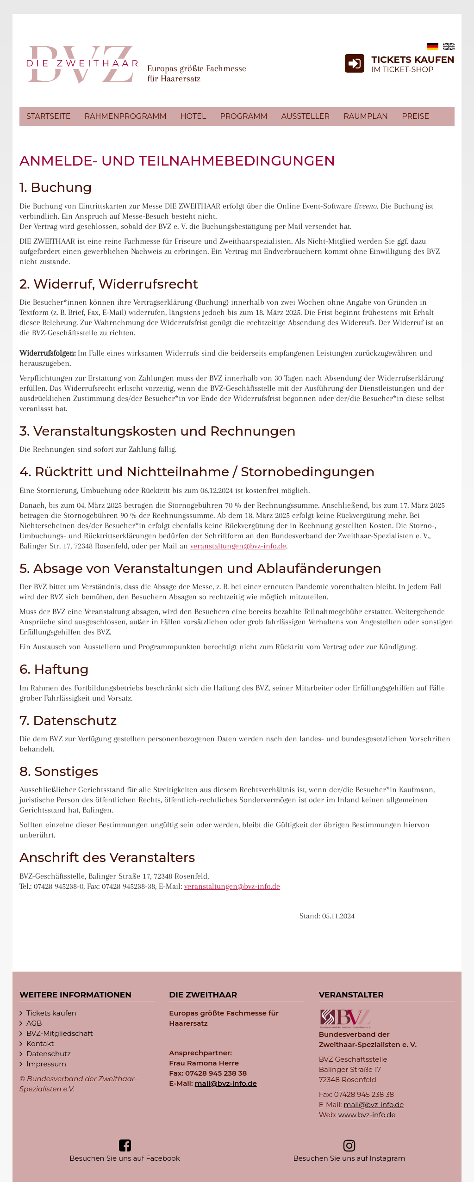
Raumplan (365, 116)
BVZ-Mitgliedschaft (59, 1033)
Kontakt (40, 1043)
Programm (243, 116)
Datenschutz (48, 1053)
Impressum (46, 1063)
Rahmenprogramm (125, 116)
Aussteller (305, 116)
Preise (415, 116)
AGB (34, 1023)
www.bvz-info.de (367, 1114)
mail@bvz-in (226, 1083)
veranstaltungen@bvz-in (238, 545)
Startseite (48, 116)
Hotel (193, 116)
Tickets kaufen (51, 1013)
